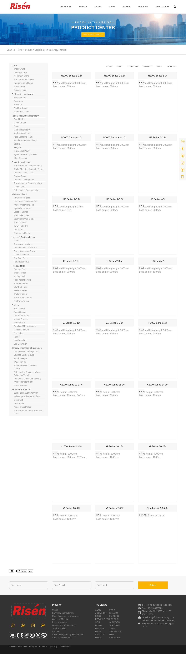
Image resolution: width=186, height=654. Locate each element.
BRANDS (83, 6)
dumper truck (20, 269)
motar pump (19, 187)
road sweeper (20, 358)
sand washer (20, 340)
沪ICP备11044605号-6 (60, 646)
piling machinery (19, 194)
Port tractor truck (22, 262)
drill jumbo (19, 229)
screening (18, 333)
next (24, 571)
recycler (18, 147)
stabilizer (18, 144)
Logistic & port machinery (46, 50)
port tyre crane (21, 258)
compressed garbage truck (27, 351)
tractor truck (20, 273)
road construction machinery (25, 116)
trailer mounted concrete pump (28, 169)
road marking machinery (25, 140)
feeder (17, 337)
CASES (98, 6)
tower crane (19, 86)
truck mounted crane (24, 79)
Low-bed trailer (21, 287)
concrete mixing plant (24, 179)
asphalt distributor (22, 133)
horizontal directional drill (25, 201)
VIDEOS (126, 6)
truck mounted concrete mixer (28, 183)
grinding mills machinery (25, 326)
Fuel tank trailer (21, 301)
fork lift (63, 50)
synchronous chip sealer (25, 154)
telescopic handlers (23, 244)
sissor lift (18, 400)
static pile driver (21, 215)
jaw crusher (19, 308)
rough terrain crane (23, 83)
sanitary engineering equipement (27, 348)
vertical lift (19, 403)
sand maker (19, 322)
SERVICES (143, 6)
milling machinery (22, 130)
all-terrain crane (21, 76)
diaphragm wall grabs (24, 219)
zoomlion (132, 66)
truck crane (19, 69)
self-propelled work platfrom (27, 396)
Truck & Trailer (18, 266)
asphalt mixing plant (23, 137)
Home (19, 50)
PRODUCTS (65, 6)
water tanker (20, 362)
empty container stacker (25, 251)
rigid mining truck (22, 280)
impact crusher (21, 319)
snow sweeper (21, 385)
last (30, 571)
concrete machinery (21, 162)
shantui (147, 66)
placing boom (20, 176)
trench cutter (20, 222)
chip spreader (20, 158)
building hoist (20, 90)
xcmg (109, 66)
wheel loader (20, 97)
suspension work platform (26, 393)
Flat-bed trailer (21, 283)
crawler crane (20, 72)
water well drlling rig (24, 205)
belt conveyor (20, 344)
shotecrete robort (22, 233)
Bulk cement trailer (23, 297)
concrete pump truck (24, 172)
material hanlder (21, 255)
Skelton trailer (20, 290)
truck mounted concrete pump (28, 165)
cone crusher (20, 312)
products (29, 50)
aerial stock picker (22, 407)
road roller (19, 119)
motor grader (20, 123)
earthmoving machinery (22, 94)
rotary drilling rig (22, 198)
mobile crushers (21, 330)
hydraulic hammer (22, 208)
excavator (18, 101)
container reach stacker (25, 247)
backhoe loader (21, 108)
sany (120, 66)
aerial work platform (21, 389)
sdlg (159, 66)
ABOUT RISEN (162, 6)
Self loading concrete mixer (27, 190)
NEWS (112, 6)
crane (14, 65)
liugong (172, 66)
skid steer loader (22, 111)
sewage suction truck (24, 355)
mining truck (19, 276)
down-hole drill (21, 226)
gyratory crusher (22, 315)
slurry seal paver (22, 151)
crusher (15, 305)
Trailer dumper (20, 294)
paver (16, 126)
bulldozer (18, 104)
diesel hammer (21, 212)
